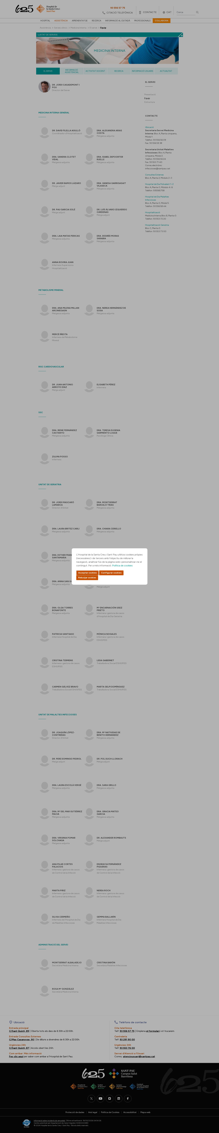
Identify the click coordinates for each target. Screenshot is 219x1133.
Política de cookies (122, 565)
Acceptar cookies (87, 572)
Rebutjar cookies (87, 577)
